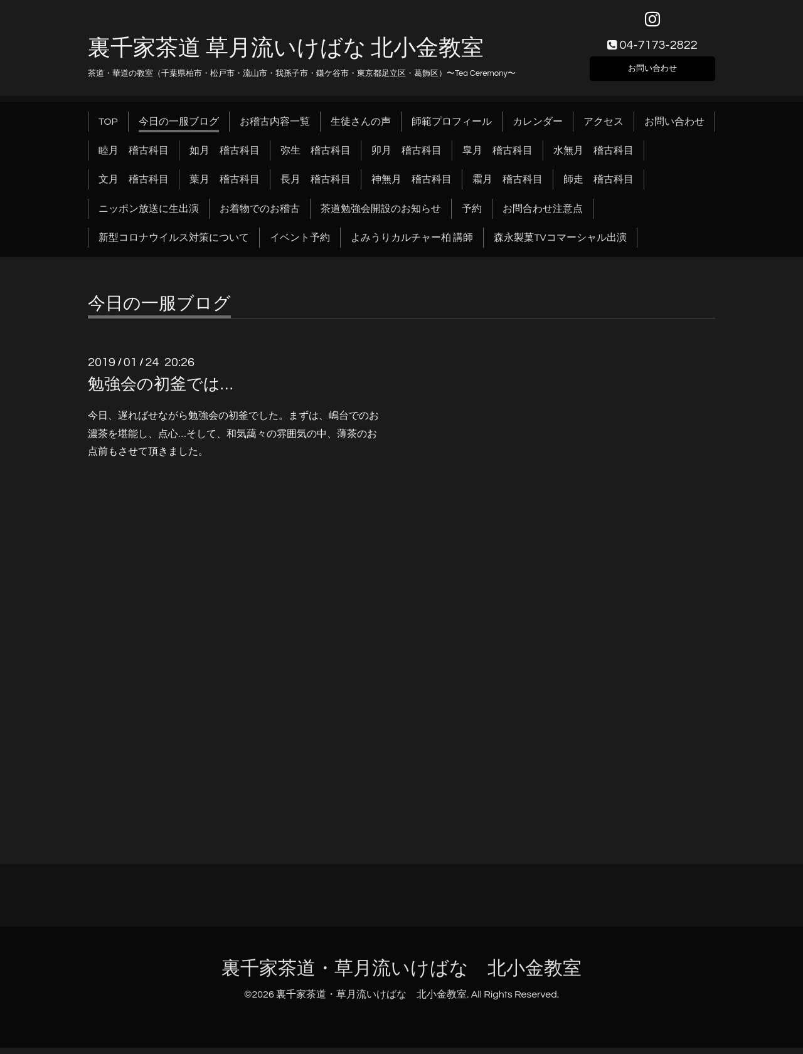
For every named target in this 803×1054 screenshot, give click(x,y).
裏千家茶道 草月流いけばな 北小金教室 (286, 54)
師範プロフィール (452, 128)
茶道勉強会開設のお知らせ (381, 215)
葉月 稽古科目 (224, 186)
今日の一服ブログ (179, 128)
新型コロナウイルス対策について (173, 245)
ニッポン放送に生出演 (148, 215)
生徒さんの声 (361, 128)
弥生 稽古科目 (315, 157)
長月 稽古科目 (315, 186)
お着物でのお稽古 (260, 215)
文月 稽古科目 (133, 186)
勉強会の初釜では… (160, 390)
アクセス (603, 128)
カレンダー (538, 128)
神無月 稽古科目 (411, 186)
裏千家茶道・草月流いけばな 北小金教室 (401, 974)
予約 (472, 215)
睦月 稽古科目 (133, 157)
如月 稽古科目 (224, 157)
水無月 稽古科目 (593, 157)
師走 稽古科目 (598, 186)
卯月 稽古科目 (406, 157)
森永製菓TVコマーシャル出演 (560, 245)
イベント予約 (300, 245)
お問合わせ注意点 (543, 215)
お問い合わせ (652, 73)
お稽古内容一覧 (275, 128)
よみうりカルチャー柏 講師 (412, 245)
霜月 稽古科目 (507, 186)
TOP (108, 128)
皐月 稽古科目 (497, 157)
